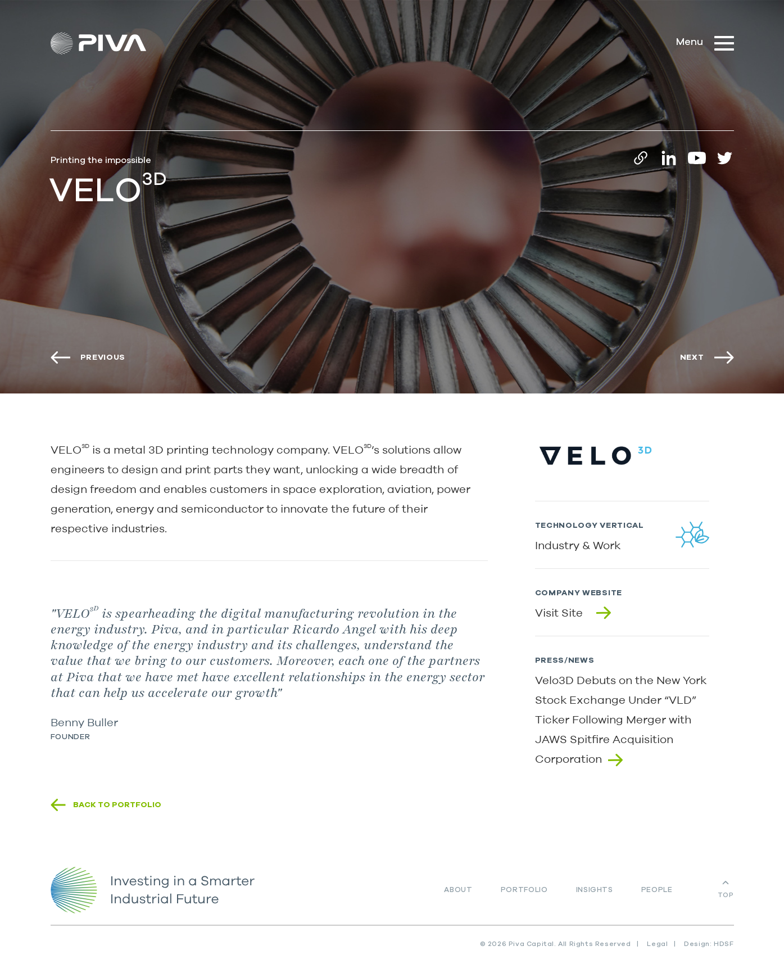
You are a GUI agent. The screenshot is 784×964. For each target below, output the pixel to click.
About (458, 890)
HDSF (723, 943)
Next (692, 357)
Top (726, 894)
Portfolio (524, 890)
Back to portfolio (117, 805)
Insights (594, 890)
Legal (657, 943)
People (657, 890)
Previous (103, 357)
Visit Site (559, 612)
